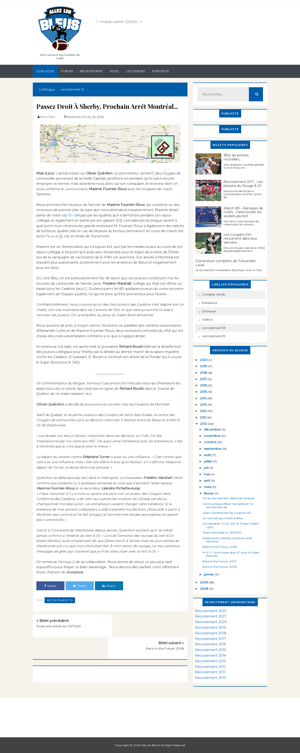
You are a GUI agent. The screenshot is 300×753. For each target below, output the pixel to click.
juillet (208, 461)
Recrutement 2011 (210, 672)
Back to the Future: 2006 (219, 566)
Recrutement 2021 (210, 616)
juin (207, 467)
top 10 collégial (73, 215)
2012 (203, 411)
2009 (204, 582)
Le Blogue (45, 71)
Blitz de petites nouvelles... (236, 157)
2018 (204, 373)
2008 (204, 588)
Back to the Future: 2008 (165, 626)
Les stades (135, 71)
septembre (213, 448)
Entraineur (210, 303)
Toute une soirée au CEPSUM (58, 626)
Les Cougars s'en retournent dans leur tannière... (240, 238)
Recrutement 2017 (210, 639)
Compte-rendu (213, 294)
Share (50, 586)
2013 (203, 404)
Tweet (79, 586)
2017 (203, 379)
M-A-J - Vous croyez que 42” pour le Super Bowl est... (230, 554)
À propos (160, 71)
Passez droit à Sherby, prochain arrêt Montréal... (227, 539)
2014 (203, 398)
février (209, 493)
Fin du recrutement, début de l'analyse (228, 498)
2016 (203, 385)
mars (208, 487)
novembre (212, 436)
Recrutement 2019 (210, 627)
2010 (204, 424)
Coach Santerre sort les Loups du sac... (227, 513)
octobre (210, 442)
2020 (204, 360)
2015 (203, 392)
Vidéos (207, 319)
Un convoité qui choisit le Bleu (222, 518)
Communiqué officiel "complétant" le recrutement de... (227, 505)
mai (207, 474)
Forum (67, 71)
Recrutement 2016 (210, 644)
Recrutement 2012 (210, 667)
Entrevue (209, 311)
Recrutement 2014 (210, 655)
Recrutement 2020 (211, 622)
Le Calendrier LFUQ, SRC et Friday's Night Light (230, 525)
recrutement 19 (213, 336)
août (208, 455)
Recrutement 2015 (210, 650)
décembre (212, 429)
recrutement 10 (60, 600)
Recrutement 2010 (210, 678)
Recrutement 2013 (210, 661)
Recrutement (91, 71)
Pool (114, 71)
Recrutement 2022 (210, 611)
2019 (203, 366)
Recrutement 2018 (210, 633)
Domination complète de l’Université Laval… (225, 263)
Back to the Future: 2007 (219, 561)
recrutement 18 (213, 328)
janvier (209, 574)
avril (207, 480)
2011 (203, 417)
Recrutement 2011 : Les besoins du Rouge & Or (243, 184)
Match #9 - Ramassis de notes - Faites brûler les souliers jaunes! (243, 212)
